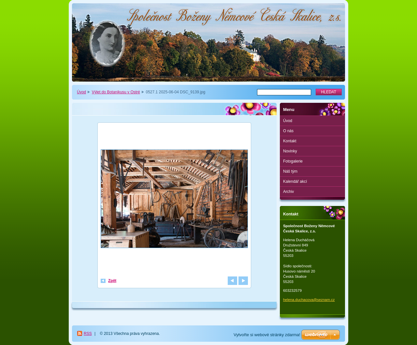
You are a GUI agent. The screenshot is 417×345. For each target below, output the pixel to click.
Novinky (290, 151)
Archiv (288, 191)
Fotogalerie (293, 161)
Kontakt (289, 141)
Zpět (112, 280)
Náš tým (290, 171)
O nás (288, 131)
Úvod (81, 92)
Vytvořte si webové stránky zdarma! (267, 334)
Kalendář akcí (295, 181)
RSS (88, 333)
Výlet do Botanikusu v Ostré (116, 92)
